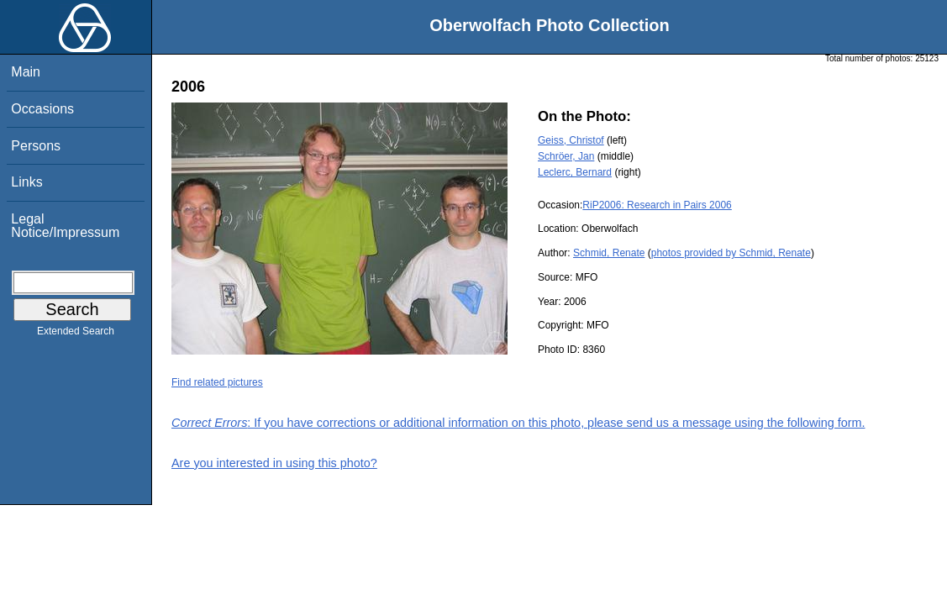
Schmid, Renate (608, 253)
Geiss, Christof (571, 140)
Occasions (42, 109)
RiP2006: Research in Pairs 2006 (656, 205)
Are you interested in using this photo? (274, 463)
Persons (36, 146)
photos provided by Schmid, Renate (731, 253)
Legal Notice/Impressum (65, 225)
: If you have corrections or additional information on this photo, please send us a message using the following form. (518, 422)
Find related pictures (217, 382)
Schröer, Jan (566, 156)
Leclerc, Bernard (575, 172)
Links (26, 182)
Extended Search (75, 334)
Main (25, 72)
